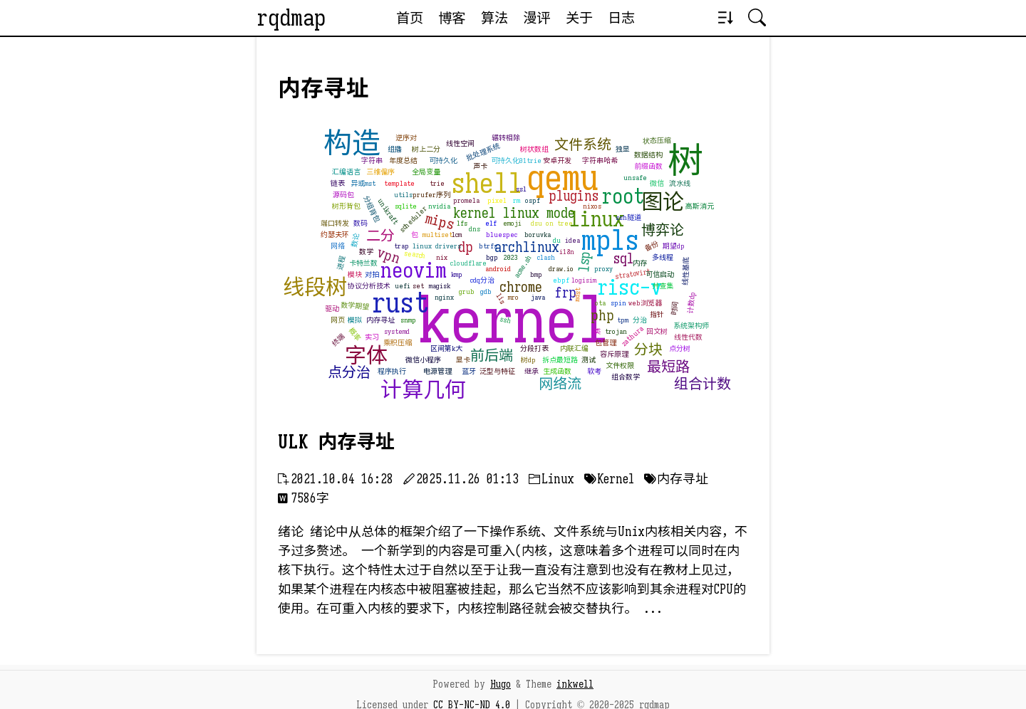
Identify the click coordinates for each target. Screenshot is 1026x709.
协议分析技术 (369, 285)
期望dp (674, 246)
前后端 (491, 355)
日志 (621, 17)
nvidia (439, 206)
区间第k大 (446, 348)
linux (596, 219)
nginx (444, 297)
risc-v (629, 287)
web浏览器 (645, 303)
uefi (402, 285)
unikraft (387, 211)
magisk (439, 285)
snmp (408, 320)
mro (513, 297)
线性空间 (460, 143)
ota (600, 303)
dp (465, 247)
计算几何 (423, 390)
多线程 (662, 257)
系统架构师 (691, 325)
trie (437, 183)
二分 (380, 236)
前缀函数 (648, 166)
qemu (562, 178)
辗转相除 (506, 137)
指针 (657, 314)
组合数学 (625, 377)
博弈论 (662, 230)
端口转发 (335, 223)
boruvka (537, 234)
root (622, 196)
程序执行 (392, 371)
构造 (351, 143)
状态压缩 (657, 141)
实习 (372, 337)
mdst (577, 295)
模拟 (355, 320)
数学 (366, 251)
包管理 (605, 342)
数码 (360, 223)
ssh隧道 (628, 217)
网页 (338, 320)
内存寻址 (380, 320)
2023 (511, 257)
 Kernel (609, 479)
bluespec (501, 234)
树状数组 (534, 149)
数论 (355, 240)
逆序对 (406, 137)
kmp (456, 274)
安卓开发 (557, 160)
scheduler (413, 219)
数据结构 (648, 154)
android (498, 268)
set (418, 285)
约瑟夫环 (335, 234)
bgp (492, 257)
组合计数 (702, 384)
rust (400, 302)
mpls (610, 240)
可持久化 (443, 160)
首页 (409, 17)
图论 (662, 202)
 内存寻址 (676, 479)
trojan (616, 331)
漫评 (536, 17)
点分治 (349, 373)
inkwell (575, 684)
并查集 (662, 285)
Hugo (500, 684)
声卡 (480, 166)
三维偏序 (380, 172)
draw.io (561, 268)
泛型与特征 (497, 371)
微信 (657, 183)
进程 (341, 263)
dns (474, 228)
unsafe (635, 177)
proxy (603, 268)
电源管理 (437, 371)
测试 (588, 359)
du (557, 240)
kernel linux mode (514, 213)
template (399, 183)
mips (439, 221)
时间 (674, 309)
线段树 (315, 287)
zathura (632, 337)
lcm (457, 234)
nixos (592, 206)
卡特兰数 (363, 263)
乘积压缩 (397, 342)
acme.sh (523, 266)
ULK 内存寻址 (336, 442)
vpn (389, 256)
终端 (338, 340)
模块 (355, 274)
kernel (514, 320)
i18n (566, 251)
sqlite (406, 206)
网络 (338, 246)
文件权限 (620, 365)
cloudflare (468, 263)
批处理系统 (483, 152)
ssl (521, 189)
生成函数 (557, 371)
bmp (536, 274)
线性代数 (688, 337)
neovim (413, 270)
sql (623, 259)
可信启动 (660, 274)
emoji (512, 223)
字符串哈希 (600, 160)
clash (546, 257)
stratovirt (632, 274)
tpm (622, 320)
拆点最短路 (560, 359)
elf (491, 223)
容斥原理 (614, 354)
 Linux (551, 479)
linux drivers (437, 246)
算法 (494, 17)
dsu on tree (552, 223)
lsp (585, 261)
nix (441, 257)
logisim (583, 280)
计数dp (691, 302)
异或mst (363, 183)
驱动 (332, 308)
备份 (651, 245)
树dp (528, 359)
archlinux (526, 247)
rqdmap (291, 18)
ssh (506, 320)
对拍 (372, 274)
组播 (395, 149)
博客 (451, 17)
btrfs (488, 246)
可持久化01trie (516, 160)
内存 (640, 263)
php (602, 316)
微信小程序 (423, 359)
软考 (594, 371)
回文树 (657, 331)
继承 (531, 371)
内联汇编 (574, 348)
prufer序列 (431, 194)
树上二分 (426, 149)
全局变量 (426, 172)
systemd (397, 331)
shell (486, 183)
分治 (640, 320)
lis (501, 299)
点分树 (679, 348)
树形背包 (346, 206)
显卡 (463, 359)
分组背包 (371, 209)
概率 (354, 334)
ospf (532, 200)
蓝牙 (469, 371)
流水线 (679, 183)
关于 (579, 17)
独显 (623, 149)
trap (401, 246)
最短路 (668, 367)
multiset (437, 234)
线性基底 (685, 271)
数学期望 (355, 306)
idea (572, 240)
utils (403, 194)
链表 (338, 183)
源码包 (343, 194)
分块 (648, 350)
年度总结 (403, 160)
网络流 (560, 384)
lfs (462, 223)
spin (618, 303)
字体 (366, 355)
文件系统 (582, 145)
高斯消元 (699, 206)
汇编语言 (346, 172)
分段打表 (534, 348)
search (414, 255)
